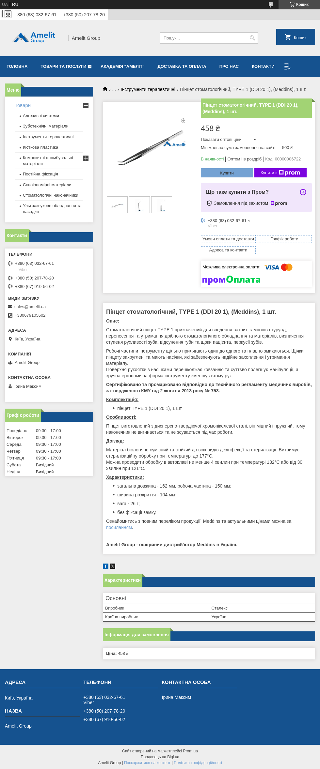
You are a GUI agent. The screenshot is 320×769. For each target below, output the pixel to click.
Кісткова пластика (40, 147)
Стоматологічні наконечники (50, 195)
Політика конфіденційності (198, 763)
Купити (227, 173)
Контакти (263, 66)
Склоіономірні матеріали (47, 184)
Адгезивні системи (41, 115)
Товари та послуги (63, 66)
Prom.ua (190, 751)
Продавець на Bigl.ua (160, 757)
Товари (23, 105)
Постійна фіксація (40, 174)
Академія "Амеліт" (122, 66)
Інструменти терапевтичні (148, 89)
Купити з (280, 173)
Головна (17, 66)
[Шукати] (252, 38)
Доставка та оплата (182, 66)
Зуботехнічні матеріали (46, 126)
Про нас (229, 66)
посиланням (119, 527)
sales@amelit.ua (30, 306)
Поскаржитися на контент (147, 763)
